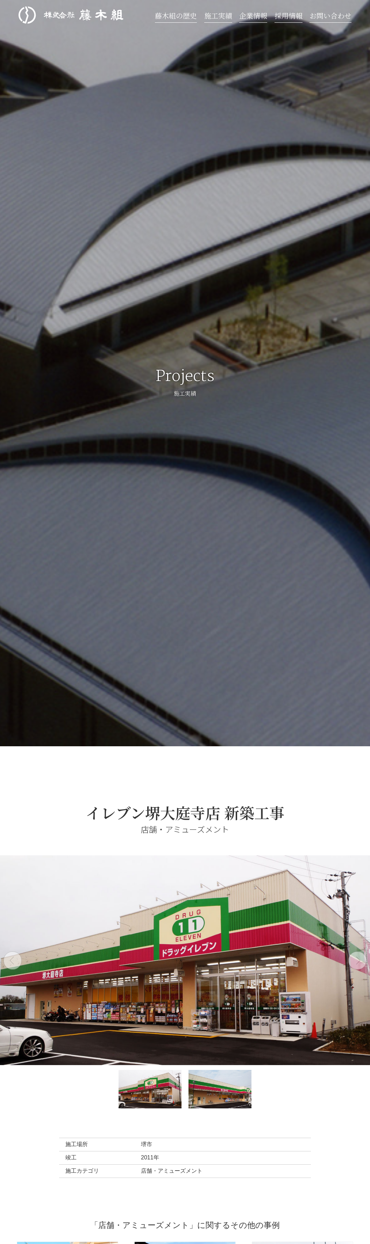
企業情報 (253, 15)
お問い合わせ (330, 15)
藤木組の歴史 (176, 15)
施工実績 (218, 15)
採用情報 (289, 15)
